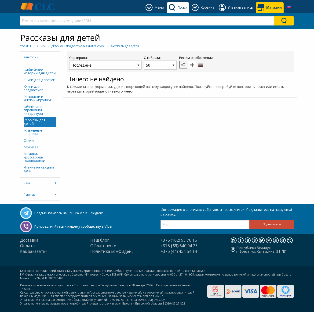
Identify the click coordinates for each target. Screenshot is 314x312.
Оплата (27, 245)
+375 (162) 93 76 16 (179, 240)
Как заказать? (33, 251)
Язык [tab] (27, 183)
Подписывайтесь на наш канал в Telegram (68, 213)
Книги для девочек (39, 80)
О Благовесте (103, 245)
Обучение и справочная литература (33, 110)
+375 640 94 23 (179, 245)
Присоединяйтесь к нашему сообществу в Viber (73, 226)
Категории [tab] (31, 57)
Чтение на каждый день (39, 169)
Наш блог (99, 240)
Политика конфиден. (111, 251)
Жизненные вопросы (33, 132)
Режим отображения (196, 57)
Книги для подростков (33, 88)
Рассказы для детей (125, 46)
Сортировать (105, 62)
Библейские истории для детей (40, 71)
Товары (25, 46)
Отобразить (160, 62)
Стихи (29, 140)
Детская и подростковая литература (78, 46)
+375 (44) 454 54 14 (179, 251)
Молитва (31, 147)
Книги (41, 46)
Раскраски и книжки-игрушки (37, 98)
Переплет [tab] (30, 195)
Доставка (29, 240)
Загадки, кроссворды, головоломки (34, 157)
